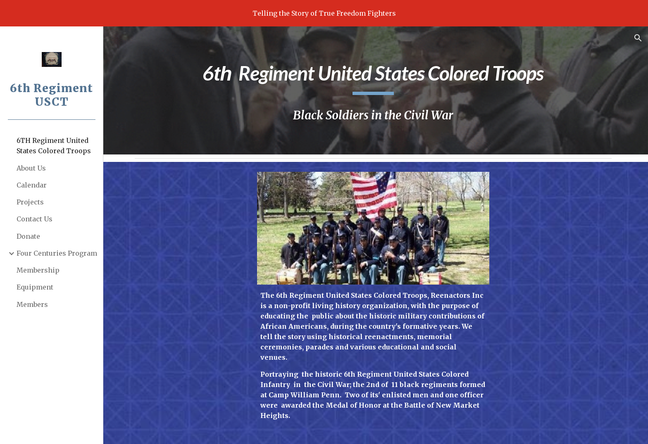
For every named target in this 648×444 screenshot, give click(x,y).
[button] (638, 38)
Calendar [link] (32, 185)
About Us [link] (31, 168)
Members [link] (32, 304)
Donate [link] (28, 236)
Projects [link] (30, 202)
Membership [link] (38, 270)
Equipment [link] (35, 287)
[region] (324, 13)
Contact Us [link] (34, 219)
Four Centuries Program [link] (57, 253)
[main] (375, 75)
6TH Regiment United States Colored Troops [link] (54, 145)
